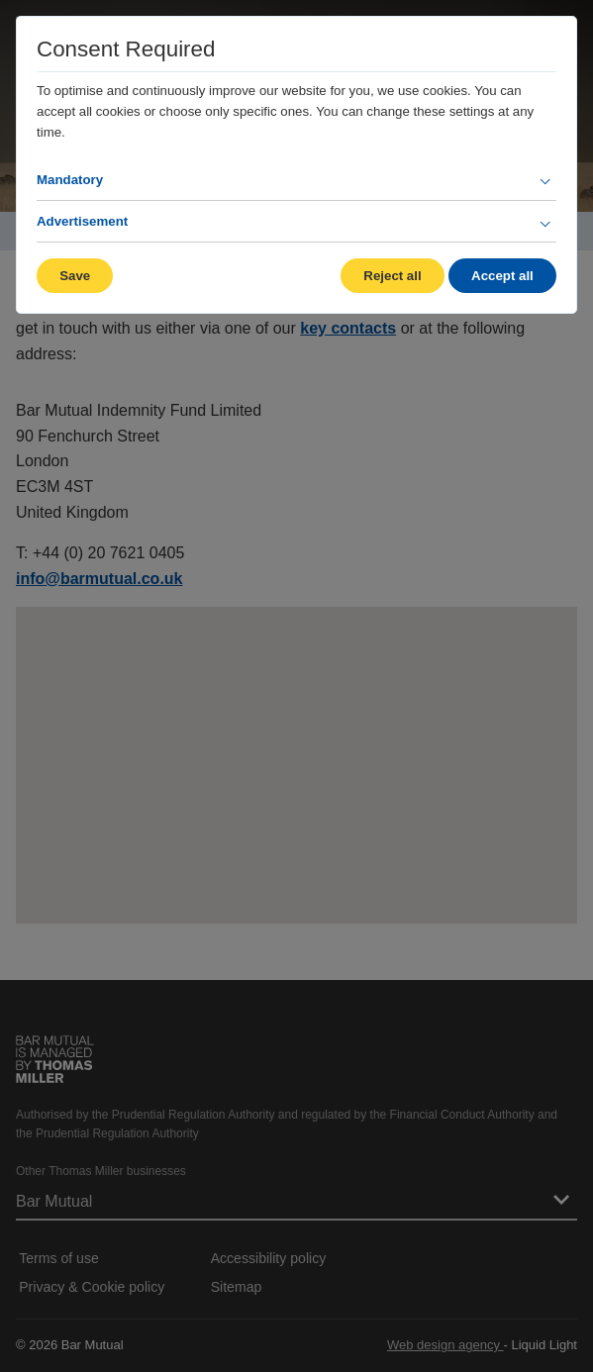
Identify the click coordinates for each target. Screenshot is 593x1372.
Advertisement (82, 221)
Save (74, 275)
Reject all (392, 275)
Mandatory (70, 179)
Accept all (502, 275)
